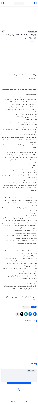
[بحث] (2, 3)
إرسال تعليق (31, 370)
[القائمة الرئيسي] (35, 3)
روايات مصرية (32, 31)
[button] (30, 314)
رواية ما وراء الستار (12, 297)
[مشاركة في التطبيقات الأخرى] (17, 314)
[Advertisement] (18, 19)
